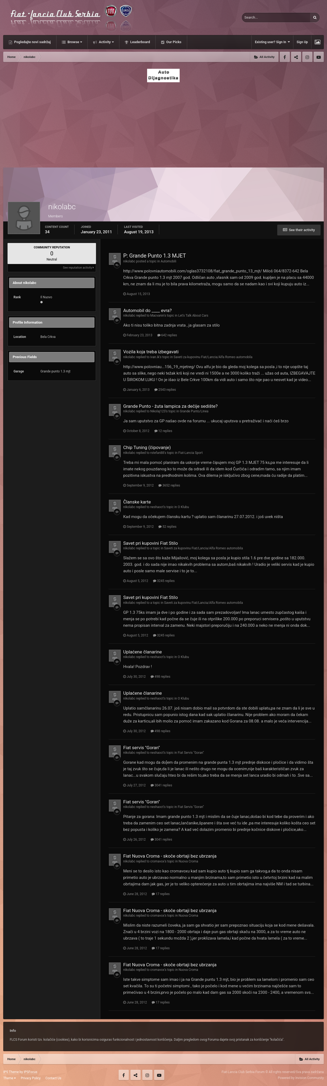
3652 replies (169, 485)
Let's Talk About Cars (193, 315)
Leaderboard (139, 42)
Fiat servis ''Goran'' (141, 747)
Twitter (296, 57)
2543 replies (165, 390)
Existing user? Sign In (272, 42)
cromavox (157, 861)
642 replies (167, 335)
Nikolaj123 (158, 411)
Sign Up (302, 42)
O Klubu (183, 507)
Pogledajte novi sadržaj (32, 42)
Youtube (319, 57)
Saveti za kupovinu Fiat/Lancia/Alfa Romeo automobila (213, 357)
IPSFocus (30, 1072)
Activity (106, 42)
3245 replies (164, 581)
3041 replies (161, 785)
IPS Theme (11, 1072)
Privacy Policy (31, 1078)
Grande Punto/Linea (194, 411)
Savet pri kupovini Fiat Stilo (150, 543)
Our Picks (173, 42)
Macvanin (157, 315)
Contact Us (53, 1078)
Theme (9, 1078)
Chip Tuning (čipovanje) (147, 447)
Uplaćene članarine (142, 652)
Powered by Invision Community (301, 1078)
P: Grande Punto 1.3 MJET (154, 255)
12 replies (163, 431)
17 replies (161, 894)
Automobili (168, 261)
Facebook (285, 57)
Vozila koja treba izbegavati (151, 351)
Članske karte (137, 502)
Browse (74, 42)
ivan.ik (154, 357)
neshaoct (157, 507)
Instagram (307, 57)
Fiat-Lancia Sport (190, 453)
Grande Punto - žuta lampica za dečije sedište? (170, 406)
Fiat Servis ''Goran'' (191, 753)
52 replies (167, 527)
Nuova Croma (188, 861)
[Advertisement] (163, 123)
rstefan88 (157, 453)
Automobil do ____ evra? (147, 310)
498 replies (160, 677)
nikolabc (129, 261)
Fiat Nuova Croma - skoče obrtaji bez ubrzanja (169, 856)
